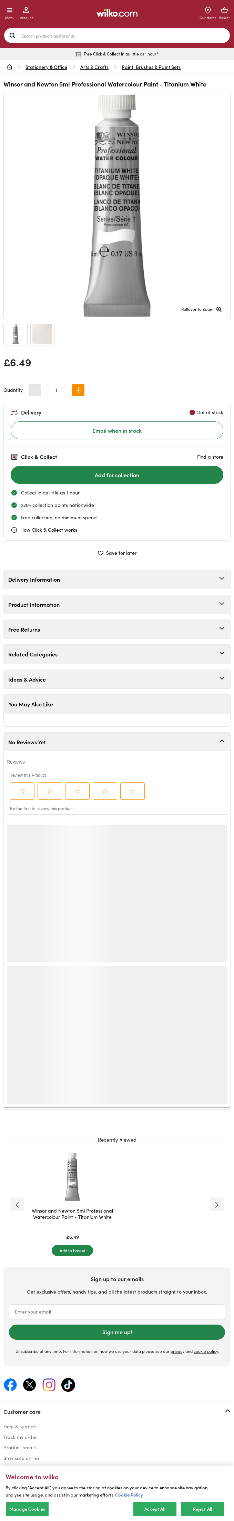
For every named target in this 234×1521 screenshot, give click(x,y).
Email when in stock (117, 430)
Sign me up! (117, 1332)
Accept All (154, 1508)
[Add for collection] (117, 475)
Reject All (202, 1508)
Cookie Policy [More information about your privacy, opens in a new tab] (129, 1494)
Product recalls (20, 1447)
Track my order (20, 1437)
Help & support (20, 1426)
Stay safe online (21, 1458)
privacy (177, 1351)
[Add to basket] (72, 1250)
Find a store (210, 456)
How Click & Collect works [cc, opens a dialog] (44, 530)
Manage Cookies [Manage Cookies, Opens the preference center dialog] (27, 1508)
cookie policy (206, 1351)
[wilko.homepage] (9, 66)
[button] (78, 390)
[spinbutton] (56, 390)
